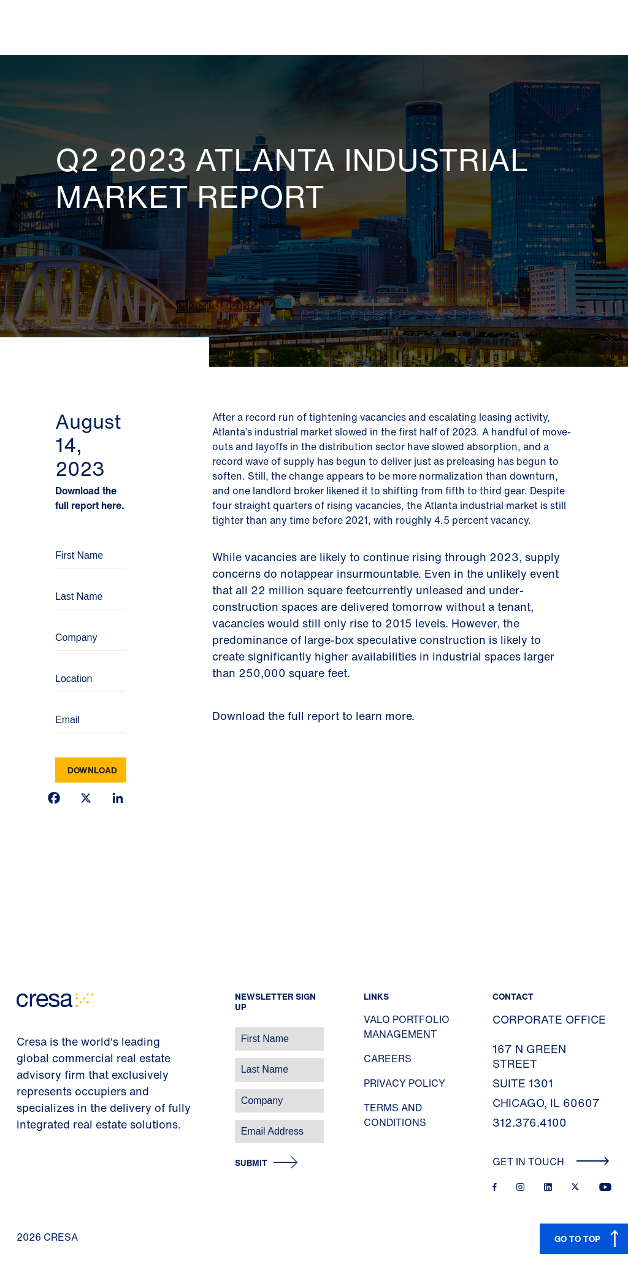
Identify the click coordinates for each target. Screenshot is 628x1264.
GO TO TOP (577, 1238)
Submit (251, 1163)
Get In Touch (551, 1161)
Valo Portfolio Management (407, 1026)
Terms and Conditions (395, 1115)
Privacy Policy (404, 1083)
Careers (388, 1058)
